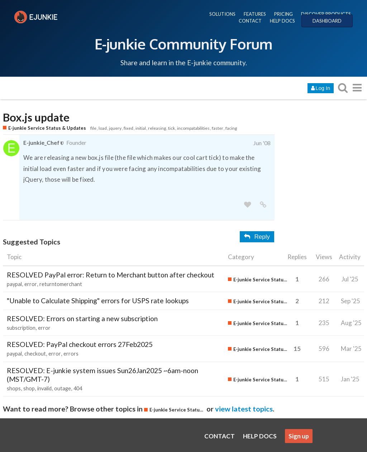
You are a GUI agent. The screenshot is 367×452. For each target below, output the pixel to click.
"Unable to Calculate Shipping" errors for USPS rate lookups (98, 300)
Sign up (299, 436)
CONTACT (250, 21)
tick (171, 128)
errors (70, 354)
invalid (44, 388)
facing (231, 128)
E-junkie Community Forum (183, 44)
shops (14, 388)
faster (217, 128)
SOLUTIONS (222, 14)
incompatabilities (193, 128)
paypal (14, 284)
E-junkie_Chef (41, 142)
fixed (128, 128)
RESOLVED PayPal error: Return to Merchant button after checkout (110, 275)
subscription (21, 328)
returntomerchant (60, 284)
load (103, 128)
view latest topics (244, 408)
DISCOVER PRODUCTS (326, 14)
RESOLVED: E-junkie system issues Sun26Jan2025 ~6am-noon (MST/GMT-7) (102, 374)
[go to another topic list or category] (357, 88)
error (30, 284)
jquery (115, 128)
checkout (35, 354)
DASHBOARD (327, 21)
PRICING (283, 14)
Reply (257, 236)
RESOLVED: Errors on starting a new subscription (82, 318)
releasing (157, 128)
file (93, 128)
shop (29, 388)
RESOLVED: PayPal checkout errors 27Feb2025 (80, 344)
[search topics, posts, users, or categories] (342, 88)
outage (62, 388)
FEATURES (255, 14)
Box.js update (36, 117)
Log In (320, 88)
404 (77, 388)
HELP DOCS (282, 21)
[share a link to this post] (263, 205)
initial (140, 128)
